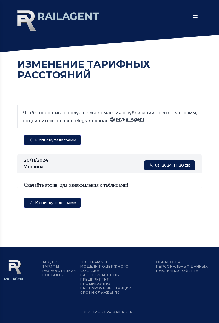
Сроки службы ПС (100, 292)
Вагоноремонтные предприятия (101, 277)
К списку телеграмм (52, 140)
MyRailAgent (127, 119)
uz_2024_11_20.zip (170, 165)
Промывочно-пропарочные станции (106, 286)
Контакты (53, 275)
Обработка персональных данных (182, 264)
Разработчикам (59, 271)
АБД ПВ (50, 262)
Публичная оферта (177, 271)
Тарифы (50, 266)
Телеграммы (93, 262)
